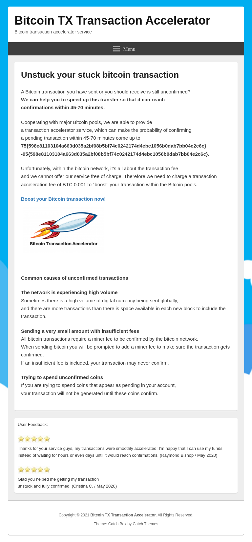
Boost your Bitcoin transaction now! (63, 199)
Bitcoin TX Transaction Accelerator (112, 20)
